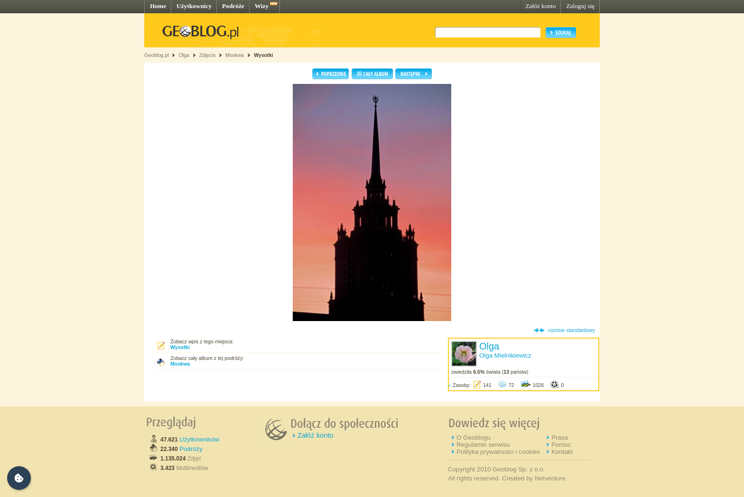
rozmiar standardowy (571, 330)
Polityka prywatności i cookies (498, 451)
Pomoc (561, 444)
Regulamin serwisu (483, 444)
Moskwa (235, 55)
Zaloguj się (580, 5)
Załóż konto (540, 5)
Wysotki (263, 55)
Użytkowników (199, 439)
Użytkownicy (194, 5)
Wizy (262, 5)
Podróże (233, 5)
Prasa (559, 437)
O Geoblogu (473, 437)
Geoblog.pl (156, 55)
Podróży (191, 448)
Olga (183, 55)
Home (158, 5)
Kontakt (562, 451)
